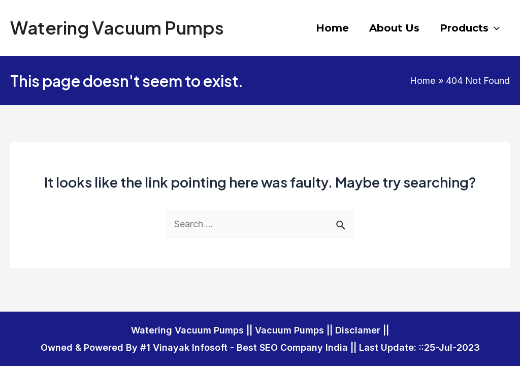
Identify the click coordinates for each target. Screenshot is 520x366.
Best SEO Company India (292, 347)
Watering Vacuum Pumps (117, 27)
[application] (494, 28)
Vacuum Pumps (289, 330)
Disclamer (357, 330)
